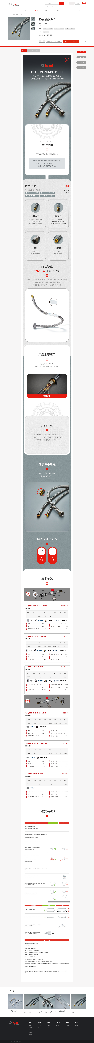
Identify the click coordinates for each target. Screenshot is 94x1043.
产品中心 (36, 10)
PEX (59, 6)
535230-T (62, 28)
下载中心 (58, 10)
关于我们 (24, 10)
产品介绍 (82, 51)
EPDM (51, 6)
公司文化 (30, 1034)
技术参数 (82, 57)
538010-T (67, 28)
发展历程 (30, 1025)
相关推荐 (82, 67)
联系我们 (80, 10)
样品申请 (67, 41)
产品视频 (48, 1027)
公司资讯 (48, 1025)
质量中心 (69, 10)
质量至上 (30, 1030)
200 (51, 35)
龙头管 (47, 6)
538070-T (56, 28)
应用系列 (39, 1025)
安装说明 (82, 62)
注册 (78, 3)
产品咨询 (75, 41)
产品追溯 (30, 1032)
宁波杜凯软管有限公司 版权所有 (14, 1041)
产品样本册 (58, 1025)
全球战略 (30, 1027)
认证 (38, 1027)
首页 (13, 10)
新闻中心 (47, 10)
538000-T (51, 28)
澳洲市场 (54, 6)
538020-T (45, 28)
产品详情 (20, 14)
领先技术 (30, 1029)
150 (48, 35)
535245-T (73, 28)
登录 (72, 3)
